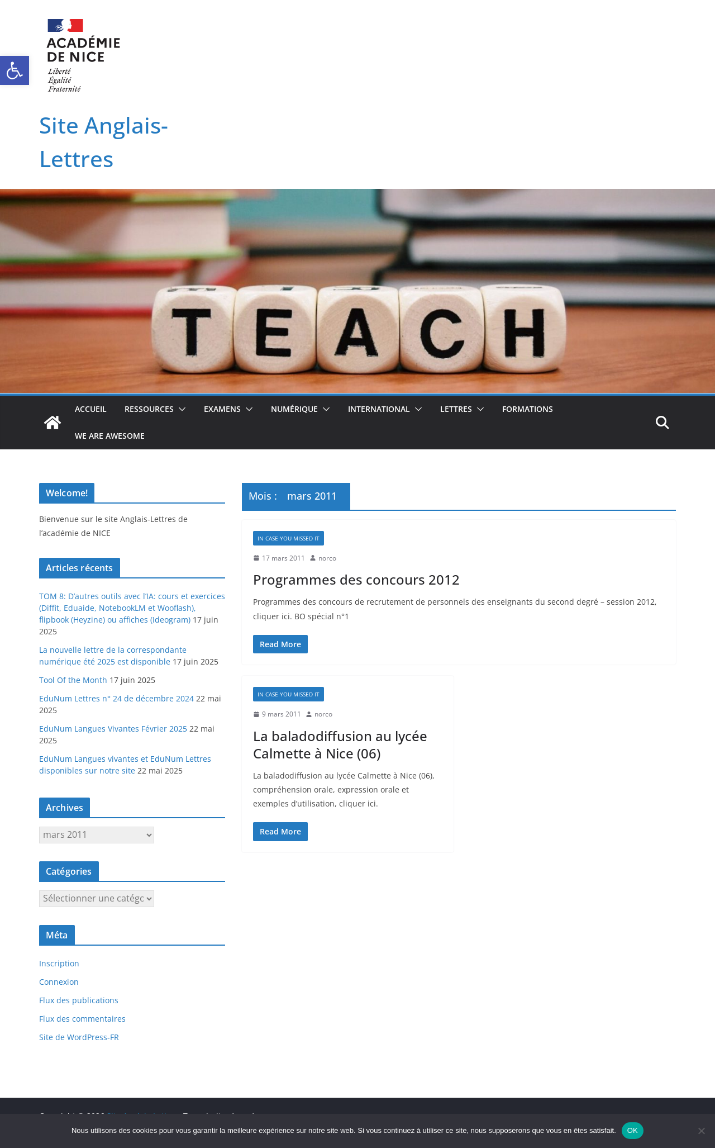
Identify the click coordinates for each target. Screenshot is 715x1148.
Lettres (456, 409)
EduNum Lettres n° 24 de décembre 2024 (116, 698)
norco (327, 558)
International (379, 409)
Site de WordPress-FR (79, 1037)
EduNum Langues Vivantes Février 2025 (113, 728)
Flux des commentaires (82, 1018)
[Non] (701, 1130)
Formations (527, 409)
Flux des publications (78, 1000)
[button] (14, 70)
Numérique (294, 409)
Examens (222, 409)
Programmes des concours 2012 (356, 579)
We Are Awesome (110, 435)
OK (632, 1130)
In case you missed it (289, 538)
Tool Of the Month (73, 680)
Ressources (149, 409)
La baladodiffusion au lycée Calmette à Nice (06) (340, 744)
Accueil (91, 409)
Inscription (59, 963)
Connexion (59, 981)
